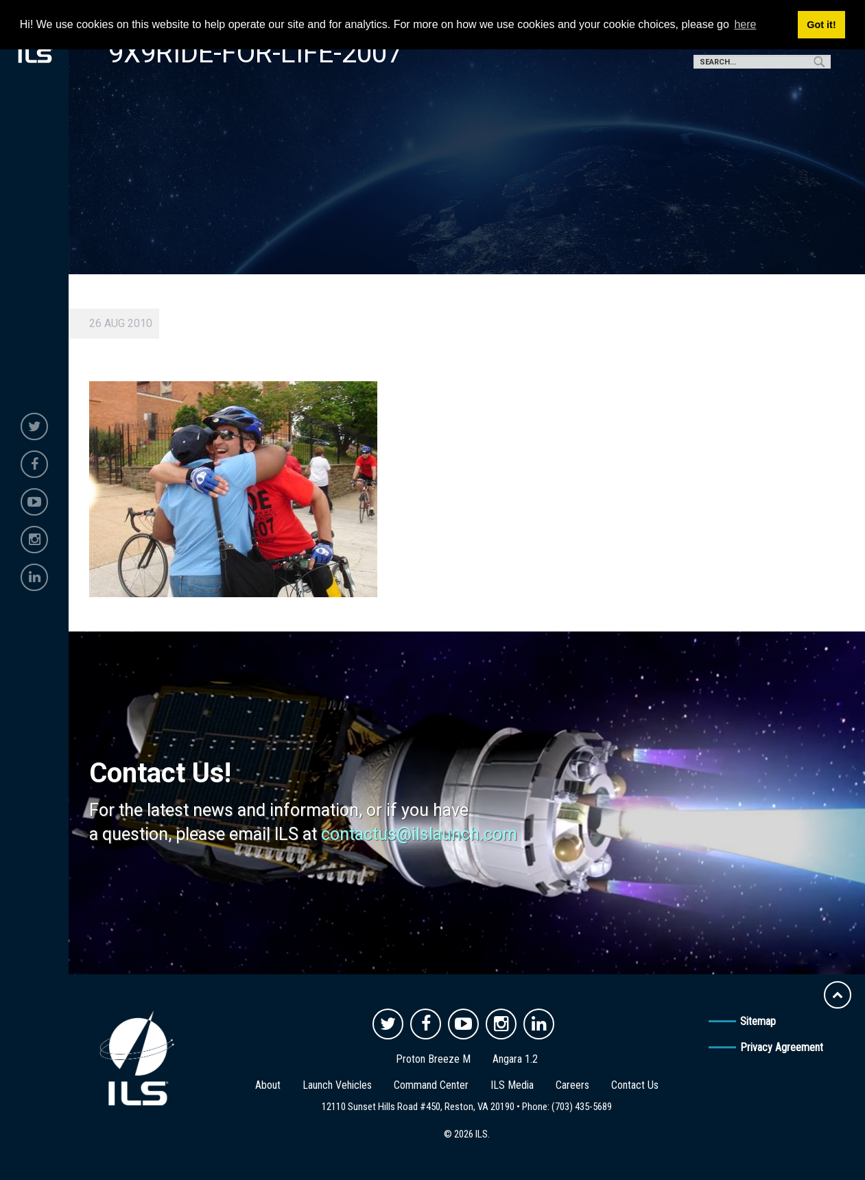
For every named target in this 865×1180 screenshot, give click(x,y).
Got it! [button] (821, 24)
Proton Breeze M (433, 1058)
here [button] (745, 24)
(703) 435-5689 (582, 1106)
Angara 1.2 (515, 1058)
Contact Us (635, 1085)
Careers (572, 1085)
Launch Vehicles (337, 1085)
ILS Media (512, 1085)
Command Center (431, 1085)
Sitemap (758, 1021)
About (268, 1085)
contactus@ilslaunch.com (419, 834)
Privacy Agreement (781, 1047)
